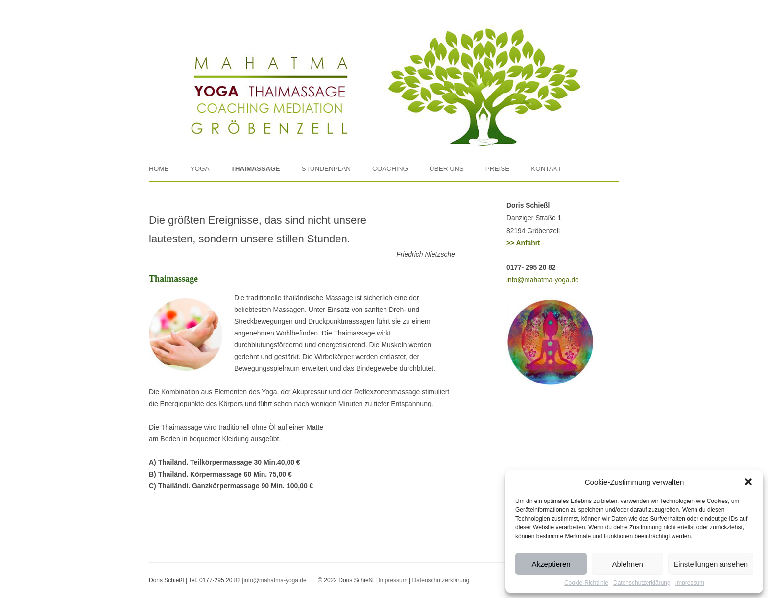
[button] (748, 482)
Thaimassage (255, 168)
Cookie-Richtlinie (586, 583)
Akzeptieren (550, 564)
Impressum (689, 583)
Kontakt (546, 168)
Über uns (447, 168)
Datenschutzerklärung (642, 583)
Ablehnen (627, 564)
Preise (497, 168)
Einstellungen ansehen (710, 564)
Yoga (199, 168)
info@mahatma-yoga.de (542, 280)
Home (159, 168)
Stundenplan (326, 168)
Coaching (390, 168)
